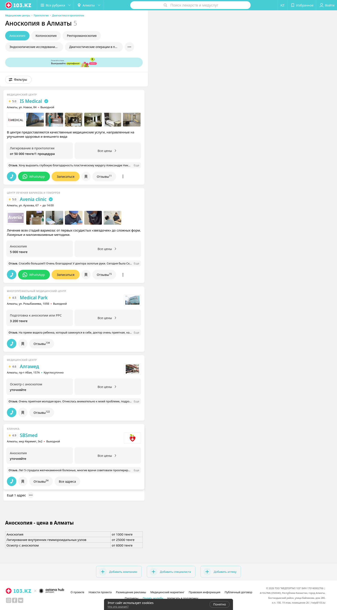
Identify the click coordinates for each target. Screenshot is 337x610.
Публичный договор (238, 592)
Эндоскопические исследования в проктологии (36, 47)
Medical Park (33, 297)
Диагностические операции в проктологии (96, 47)
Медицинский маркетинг (167, 592)
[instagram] (8, 600)
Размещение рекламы (131, 592)
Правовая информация (204, 592)
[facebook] (14, 600)
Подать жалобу (153, 598)
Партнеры (131, 598)
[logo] (18, 5)
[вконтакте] (20, 600)
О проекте (77, 592)
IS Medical (31, 101)
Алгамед (29, 366)
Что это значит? (118, 606)
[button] (55, 5)
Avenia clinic (33, 199)
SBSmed (28, 435)
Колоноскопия (46, 36)
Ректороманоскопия (82, 36)
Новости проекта (100, 592)
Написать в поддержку (182, 598)
